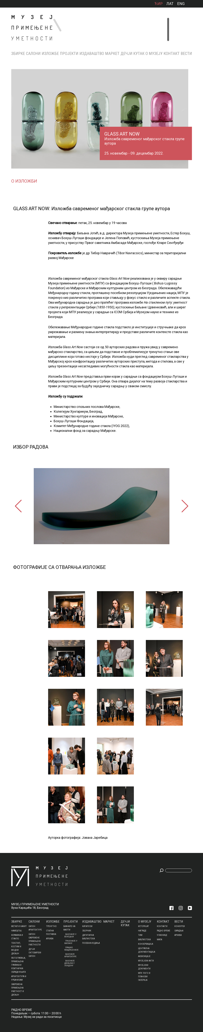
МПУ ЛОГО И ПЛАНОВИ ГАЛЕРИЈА (144, 976)
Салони (33, 53)
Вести (186, 53)
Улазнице (162, 935)
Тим (140, 935)
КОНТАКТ (172, 53)
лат (169, 3)
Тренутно (51, 926)
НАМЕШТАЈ (16, 930)
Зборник (86, 930)
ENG (181, 3)
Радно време (163, 930)
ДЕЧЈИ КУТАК (132, 53)
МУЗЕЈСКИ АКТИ (146, 960)
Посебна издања (91, 943)
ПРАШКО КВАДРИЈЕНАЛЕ (71, 948)
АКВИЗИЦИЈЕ (144, 956)
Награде (142, 930)
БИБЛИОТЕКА (144, 939)
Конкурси (179, 926)
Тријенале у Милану (70, 942)
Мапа (159, 939)
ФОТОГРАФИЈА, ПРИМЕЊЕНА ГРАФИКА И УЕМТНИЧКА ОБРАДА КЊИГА (18, 965)
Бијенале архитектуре (70, 955)
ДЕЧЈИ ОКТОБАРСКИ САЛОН (35, 952)
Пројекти (69, 53)
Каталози (87, 926)
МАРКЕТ (112, 53)
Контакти (162, 926)
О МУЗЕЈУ (153, 53)
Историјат (143, 926)
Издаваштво (91, 53)
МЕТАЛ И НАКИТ (19, 926)
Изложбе (50, 53)
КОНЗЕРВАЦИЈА (145, 944)
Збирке (18, 53)
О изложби (24, 181)
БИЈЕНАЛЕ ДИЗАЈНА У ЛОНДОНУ (69, 963)
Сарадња (178, 930)
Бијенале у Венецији (70, 935)
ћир (158, 3)
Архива (49, 938)
